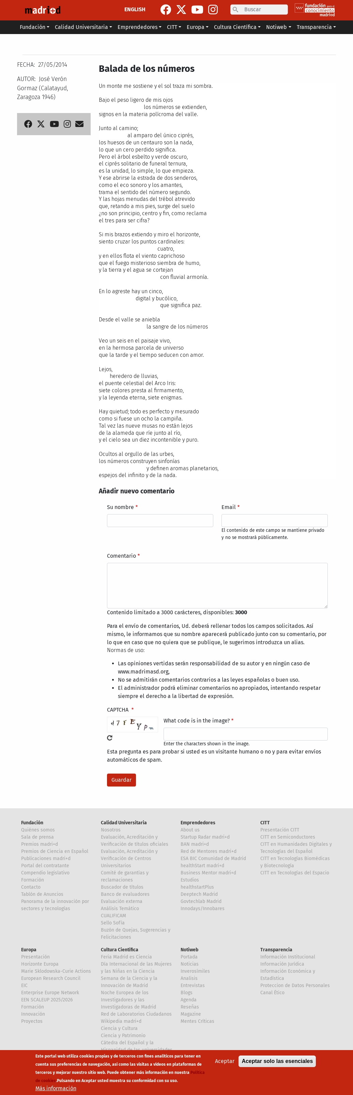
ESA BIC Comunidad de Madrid (213, 858)
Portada (189, 957)
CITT (265, 823)
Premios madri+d (39, 844)
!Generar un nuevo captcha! (109, 738)
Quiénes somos (38, 830)
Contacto (31, 887)
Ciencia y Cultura (119, 1028)
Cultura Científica (119, 950)
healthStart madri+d (202, 866)
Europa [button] (195, 27)
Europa (28, 950)
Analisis (189, 978)
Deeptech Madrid (199, 894)
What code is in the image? (197, 720)
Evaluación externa (121, 901)
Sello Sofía (113, 923)
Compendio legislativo (45, 873)
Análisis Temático (120, 908)
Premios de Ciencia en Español (54, 851)
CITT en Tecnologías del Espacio (294, 873)
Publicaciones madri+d (46, 858)
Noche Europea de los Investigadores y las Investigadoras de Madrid (128, 1000)
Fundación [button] (32, 27)
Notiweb (189, 950)
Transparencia (276, 950)
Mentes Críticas (197, 1021)
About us (190, 830)
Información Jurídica (282, 964)
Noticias (190, 964)
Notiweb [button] (276, 27)
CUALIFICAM (113, 916)
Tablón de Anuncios (42, 894)
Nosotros (111, 830)
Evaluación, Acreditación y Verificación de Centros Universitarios (129, 858)
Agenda (189, 1000)
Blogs (187, 993)
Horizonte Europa (40, 964)
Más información (55, 1088)
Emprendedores (198, 823)
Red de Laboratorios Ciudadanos (136, 1014)
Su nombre (120, 507)
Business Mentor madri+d (208, 873)
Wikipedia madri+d (121, 1021)
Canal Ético (272, 993)
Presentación (35, 957)
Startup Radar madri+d (205, 837)
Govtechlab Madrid (201, 901)
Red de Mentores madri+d (208, 851)
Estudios (190, 880)
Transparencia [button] (314, 27)
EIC (24, 985)
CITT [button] (172, 27)
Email (228, 507)
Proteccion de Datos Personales (295, 985)
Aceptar (224, 1061)
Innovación (33, 1014)
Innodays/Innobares (203, 908)
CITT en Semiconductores (287, 837)
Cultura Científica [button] (235, 27)
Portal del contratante (45, 866)
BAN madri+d (195, 844)
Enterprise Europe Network (50, 993)
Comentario (121, 556)
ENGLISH (134, 9)
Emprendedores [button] (137, 27)
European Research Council (50, 978)
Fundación (32, 823)
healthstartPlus (197, 887)
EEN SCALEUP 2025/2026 (47, 1000)
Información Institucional (287, 957)
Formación (32, 880)
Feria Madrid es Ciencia (126, 957)
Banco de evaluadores (125, 894)
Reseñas (190, 1007)
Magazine (191, 1014)
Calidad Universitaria (124, 823)
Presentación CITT (279, 830)
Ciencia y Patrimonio (123, 1035)
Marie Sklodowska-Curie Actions (56, 971)
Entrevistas (193, 985)
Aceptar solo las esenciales (277, 1061)
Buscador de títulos (122, 887)
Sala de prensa (37, 837)
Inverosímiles (195, 971)
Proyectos (32, 1021)
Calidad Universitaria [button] (81, 27)
